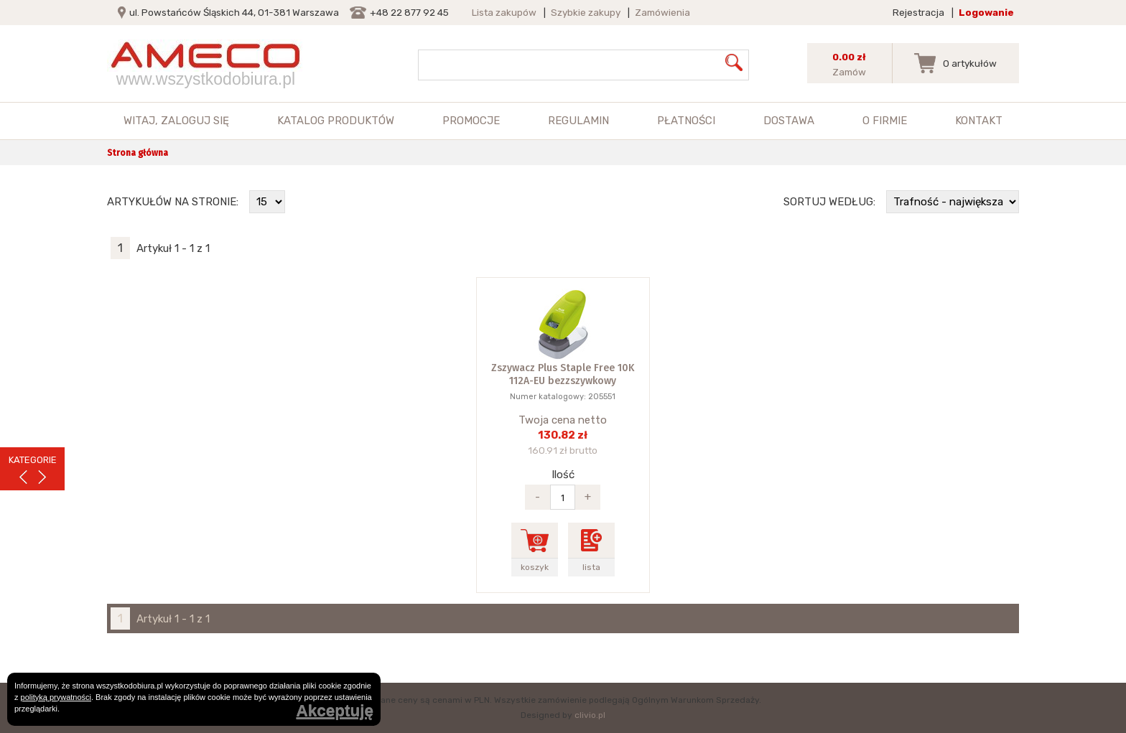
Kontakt (978, 120)
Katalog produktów (335, 120)
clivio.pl (589, 715)
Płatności (686, 120)
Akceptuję (334, 711)
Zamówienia (662, 12)
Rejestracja (918, 12)
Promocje (471, 120)
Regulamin (578, 120)
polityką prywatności (56, 697)
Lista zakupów (504, 12)
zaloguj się (195, 120)
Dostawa (788, 120)
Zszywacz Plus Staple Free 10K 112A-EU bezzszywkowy (562, 374)
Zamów (849, 72)
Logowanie (986, 12)
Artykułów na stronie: (172, 201)
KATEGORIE (33, 459)
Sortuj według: (829, 201)
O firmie (884, 120)
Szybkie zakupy (585, 12)
